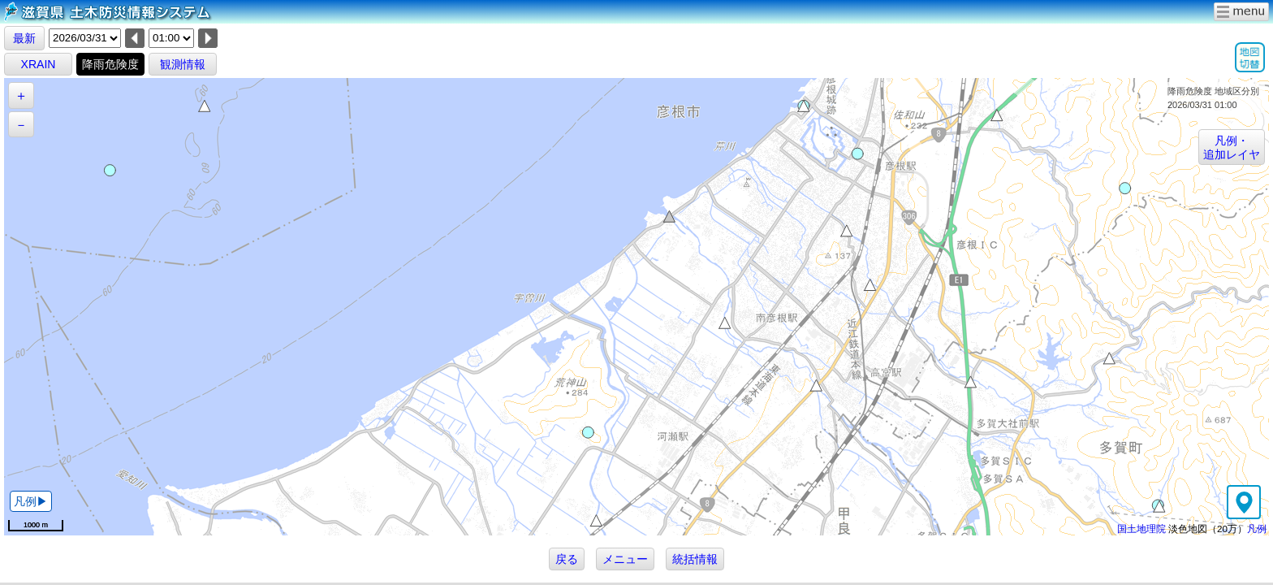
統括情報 (695, 559)
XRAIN (38, 64)
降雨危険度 (110, 64)
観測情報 (182, 64)
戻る (566, 559)
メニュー (625, 559)
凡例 (1257, 528)
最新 (24, 38)
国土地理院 (1141, 528)
